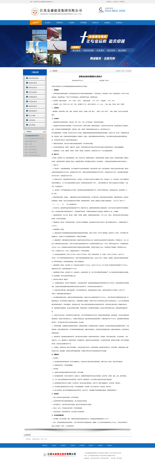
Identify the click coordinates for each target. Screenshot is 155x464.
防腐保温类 (33, 83)
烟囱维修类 (33, 106)
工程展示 (71, 22)
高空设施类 (33, 92)
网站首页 (36, 22)
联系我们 (122, 1)
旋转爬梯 (32, 125)
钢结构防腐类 (34, 78)
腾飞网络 (119, 458)
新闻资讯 (60, 22)
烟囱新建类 (33, 111)
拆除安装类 (33, 87)
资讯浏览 (128, 71)
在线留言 (108, 1)
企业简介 (115, 1)
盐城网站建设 (36, 439)
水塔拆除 (32, 120)
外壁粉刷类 (33, 101)
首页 (123, 71)
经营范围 (83, 22)
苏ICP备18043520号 (115, 453)
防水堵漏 (32, 115)
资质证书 (95, 22)
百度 (42, 439)
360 (46, 439)
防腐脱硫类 (33, 97)
